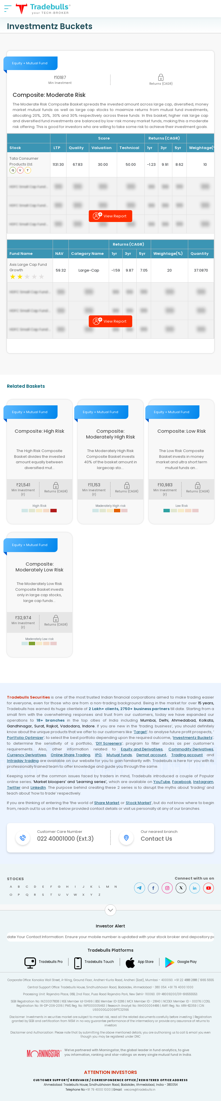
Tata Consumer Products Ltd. (24, 161)
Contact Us (156, 839)
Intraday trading (23, 760)
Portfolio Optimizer (25, 737)
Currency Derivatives (26, 755)
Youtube (208, 887)
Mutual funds (119, 755)
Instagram (203, 781)
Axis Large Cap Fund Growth (28, 267)
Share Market (106, 802)
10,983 (165, 485)
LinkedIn (38, 787)
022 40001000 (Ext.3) (65, 839)
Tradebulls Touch (99, 961)
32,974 (23, 618)
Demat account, (151, 755)
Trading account (187, 755)
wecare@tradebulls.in (139, 1089)
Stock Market (138, 802)
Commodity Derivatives (190, 749)
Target (140, 732)
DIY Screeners (109, 743)
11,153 (94, 485)
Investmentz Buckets (192, 737)
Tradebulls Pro (50, 961)
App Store (145, 961)
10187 (60, 77)
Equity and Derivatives (142, 749)
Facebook (181, 781)
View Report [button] (115, 216)
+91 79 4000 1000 (98, 1089)
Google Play (187, 961)
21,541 (23, 485)
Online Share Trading (70, 755)
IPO (98, 755)
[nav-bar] (8, 8)
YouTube (161, 781)
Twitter (13, 787)
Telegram (139, 887)
